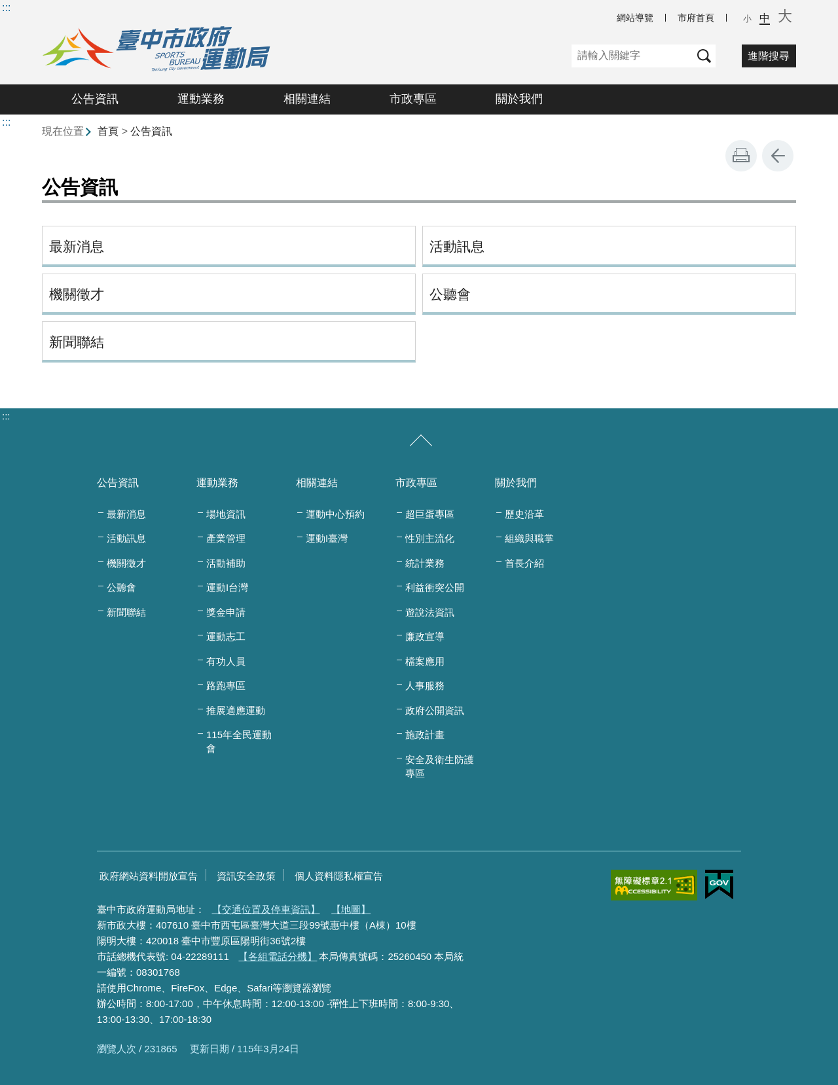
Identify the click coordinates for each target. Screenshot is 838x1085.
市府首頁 (696, 17)
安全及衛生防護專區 (439, 766)
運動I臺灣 (327, 538)
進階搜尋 (769, 56)
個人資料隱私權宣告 (339, 875)
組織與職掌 (529, 538)
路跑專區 (226, 685)
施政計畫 (425, 734)
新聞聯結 (76, 341)
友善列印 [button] (741, 155)
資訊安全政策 (246, 875)
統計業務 (425, 563)
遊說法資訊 (429, 612)
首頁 (108, 131)
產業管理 (226, 538)
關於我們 (519, 98)
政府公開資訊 (434, 710)
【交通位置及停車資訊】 (266, 909)
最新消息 (76, 246)
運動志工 (226, 636)
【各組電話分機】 (277, 956)
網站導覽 (635, 17)
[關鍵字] (632, 55)
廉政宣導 (425, 636)
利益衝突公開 (434, 587)
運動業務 (201, 98)
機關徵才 (76, 294)
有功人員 (226, 661)
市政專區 (413, 98)
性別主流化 (429, 538)
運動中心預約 (335, 514)
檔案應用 (425, 661)
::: (6, 7)
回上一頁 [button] (777, 155)
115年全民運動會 (239, 741)
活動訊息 (456, 246)
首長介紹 (524, 563)
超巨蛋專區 (429, 514)
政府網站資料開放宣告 (149, 875)
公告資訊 (94, 98)
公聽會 (450, 294)
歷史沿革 (524, 514)
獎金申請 (226, 612)
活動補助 (226, 563)
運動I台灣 (227, 587)
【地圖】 (351, 909)
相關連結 (307, 98)
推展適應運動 (235, 710)
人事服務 (425, 685)
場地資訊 (226, 514)
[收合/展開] (421, 441)
